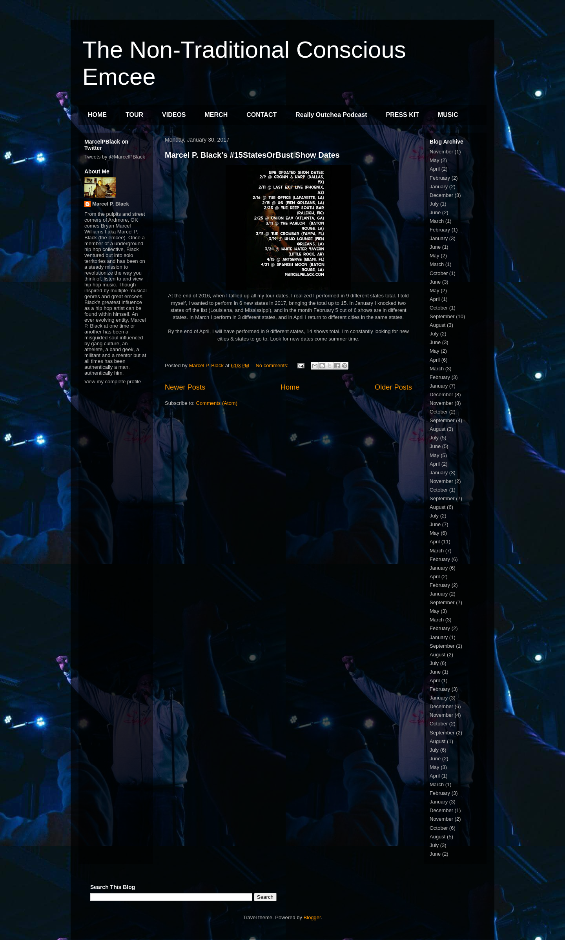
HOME (97, 114)
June (435, 212)
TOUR (134, 114)
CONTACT (261, 114)
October (439, 273)
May (434, 160)
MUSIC (448, 114)
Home (290, 387)
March (437, 221)
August (437, 325)
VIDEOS (174, 114)
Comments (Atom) (216, 403)
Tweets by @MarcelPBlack (114, 157)
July (434, 204)
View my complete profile (112, 381)
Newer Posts (185, 387)
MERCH (216, 114)
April (435, 169)
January (439, 186)
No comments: (272, 365)
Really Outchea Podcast (331, 114)
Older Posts (393, 387)
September (442, 316)
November (441, 152)
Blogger (312, 917)
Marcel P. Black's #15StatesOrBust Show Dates (252, 155)
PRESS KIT (402, 114)
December (441, 195)
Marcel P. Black (110, 204)
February (440, 178)
